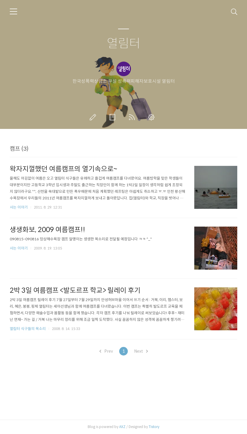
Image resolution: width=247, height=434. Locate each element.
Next (141, 351)
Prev (106, 351)
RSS (133, 117)
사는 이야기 (19, 207)
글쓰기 (94, 117)
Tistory (154, 427)
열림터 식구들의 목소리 (28, 328)
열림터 (123, 44)
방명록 (113, 117)
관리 (152, 117)
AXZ (122, 427)
